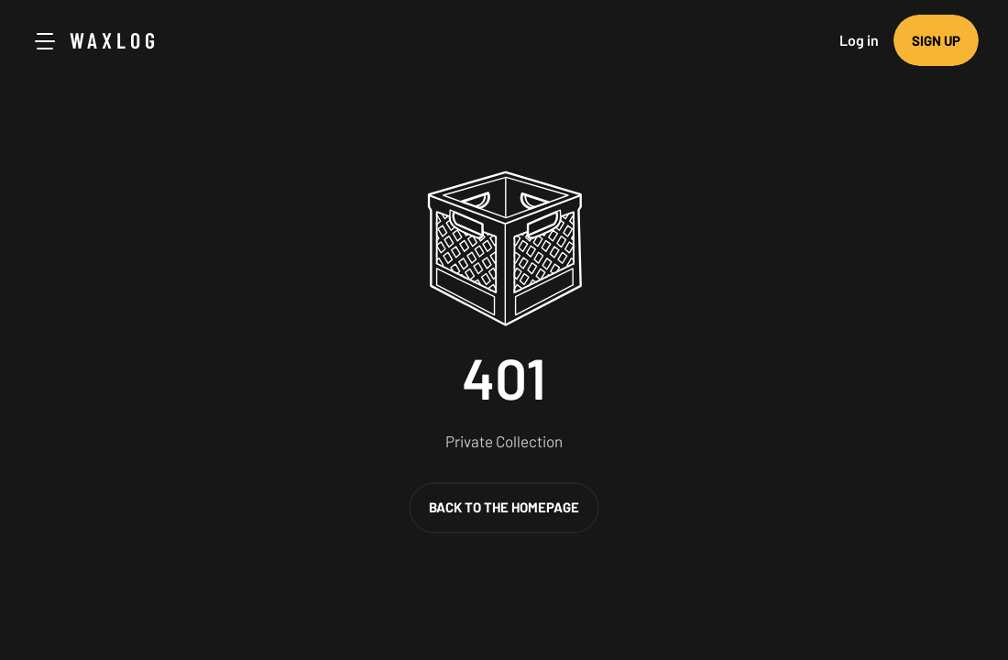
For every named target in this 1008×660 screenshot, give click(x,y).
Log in (859, 40)
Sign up (936, 40)
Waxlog (114, 40)
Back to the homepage (504, 507)
